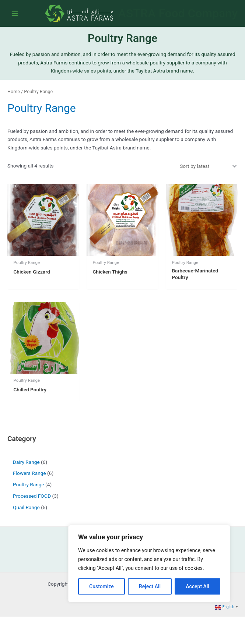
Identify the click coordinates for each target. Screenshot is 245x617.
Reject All (150, 586)
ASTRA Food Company (178, 14)
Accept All (197, 586)
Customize (101, 586)
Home (13, 92)
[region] (149, 563)
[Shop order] (207, 166)
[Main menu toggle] (14, 14)
